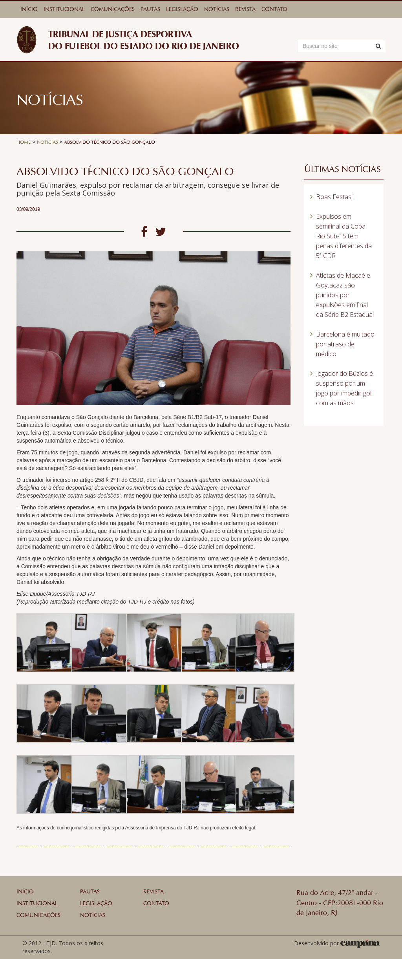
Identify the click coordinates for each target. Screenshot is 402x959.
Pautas (150, 9)
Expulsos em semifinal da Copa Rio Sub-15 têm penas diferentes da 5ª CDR (344, 236)
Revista (245, 9)
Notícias (216, 9)
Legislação (182, 9)
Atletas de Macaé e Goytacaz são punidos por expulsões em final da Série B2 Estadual (345, 295)
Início (29, 9)
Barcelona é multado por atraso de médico (345, 344)
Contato (274, 9)
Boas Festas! (334, 196)
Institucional (64, 9)
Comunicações (113, 9)
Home (23, 142)
